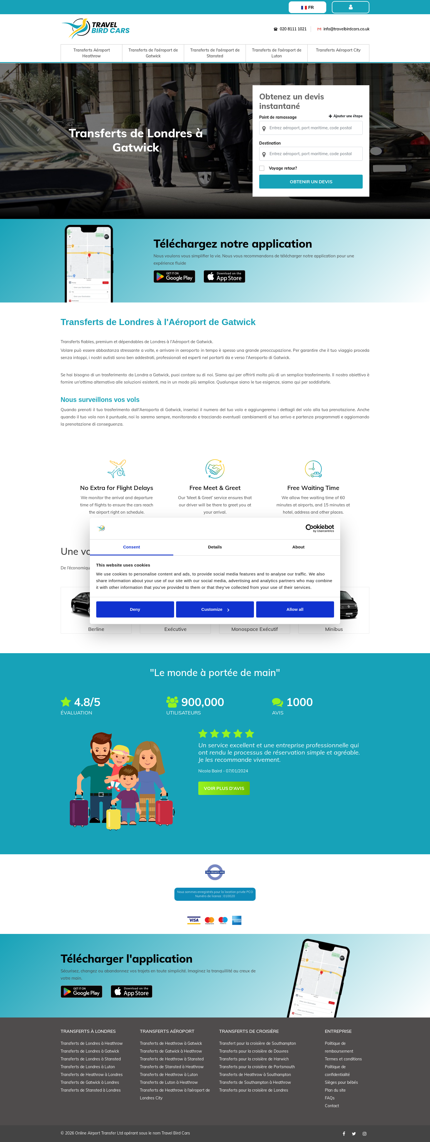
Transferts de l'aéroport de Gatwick (153, 53)
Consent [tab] (131, 547)
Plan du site (335, 1090)
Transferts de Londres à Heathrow (92, 1043)
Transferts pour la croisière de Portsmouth (257, 1066)
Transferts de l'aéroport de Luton (277, 53)
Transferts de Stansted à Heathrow (172, 1066)
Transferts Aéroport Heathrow (91, 53)
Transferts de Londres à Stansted (91, 1059)
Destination (270, 143)
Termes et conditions (343, 1059)
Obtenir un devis (311, 181)
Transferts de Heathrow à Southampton (255, 1074)
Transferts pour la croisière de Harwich (254, 1059)
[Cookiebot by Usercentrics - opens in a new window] (309, 528)
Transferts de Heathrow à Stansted (172, 1059)
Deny (135, 609)
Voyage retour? (283, 168)
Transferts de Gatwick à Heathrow (171, 1051)
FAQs (330, 1097)
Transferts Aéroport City (338, 50)
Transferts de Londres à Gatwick (90, 1051)
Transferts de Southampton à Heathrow (255, 1082)
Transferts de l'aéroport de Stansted (215, 53)
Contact (332, 1105)
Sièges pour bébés (341, 1082)
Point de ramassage (278, 117)
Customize (215, 609)
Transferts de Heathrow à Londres (92, 1074)
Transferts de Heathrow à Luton (169, 1074)
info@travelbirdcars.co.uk (342, 28)
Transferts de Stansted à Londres (91, 1090)
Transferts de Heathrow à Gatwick (171, 1043)
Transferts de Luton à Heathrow (169, 1082)
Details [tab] (215, 547)
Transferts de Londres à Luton (88, 1066)
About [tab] (298, 547)
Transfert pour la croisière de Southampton (257, 1043)
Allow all (294, 609)
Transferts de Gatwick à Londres (90, 1082)
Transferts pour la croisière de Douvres (253, 1051)
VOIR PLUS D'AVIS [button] (224, 788)
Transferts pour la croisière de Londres (253, 1090)
